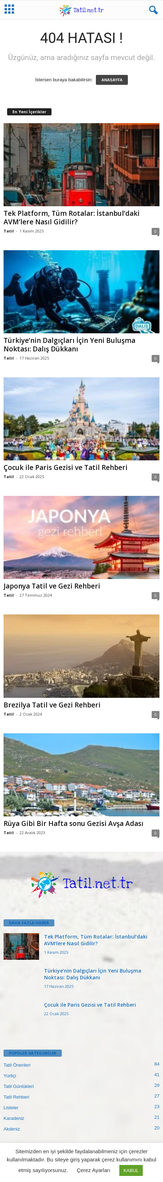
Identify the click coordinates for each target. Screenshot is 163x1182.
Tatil (9, 231)
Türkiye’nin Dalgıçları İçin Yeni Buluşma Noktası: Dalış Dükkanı (69, 345)
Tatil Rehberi (16, 1097)
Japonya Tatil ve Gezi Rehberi (52, 586)
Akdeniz (12, 1129)
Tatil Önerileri (17, 1065)
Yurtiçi (10, 1075)
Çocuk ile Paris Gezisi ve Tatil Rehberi (65, 467)
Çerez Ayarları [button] (93, 1170)
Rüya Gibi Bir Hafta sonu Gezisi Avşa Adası (73, 823)
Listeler (11, 1107)
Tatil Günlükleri (19, 1086)
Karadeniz (14, 1118)
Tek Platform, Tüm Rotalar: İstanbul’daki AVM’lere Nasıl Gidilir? (72, 217)
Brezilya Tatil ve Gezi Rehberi (52, 705)
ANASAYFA (112, 80)
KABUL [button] (131, 1170)
